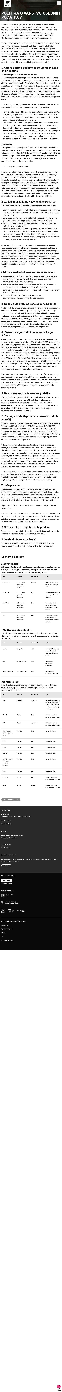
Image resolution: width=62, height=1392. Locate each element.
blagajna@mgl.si (7, 824)
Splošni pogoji (5, 925)
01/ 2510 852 (7, 821)
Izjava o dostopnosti (7, 929)
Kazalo (3, 932)
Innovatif (10, 940)
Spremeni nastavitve (11, 799)
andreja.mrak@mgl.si (40, 62)
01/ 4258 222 (7, 844)
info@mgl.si (42, 49)
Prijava (6, 866)
